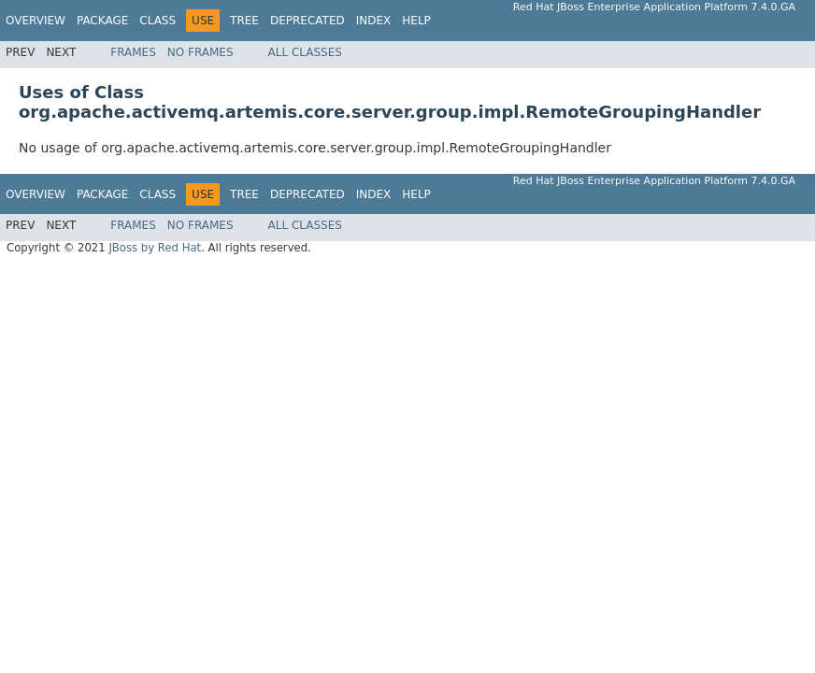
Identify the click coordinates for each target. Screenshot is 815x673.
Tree (244, 20)
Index (374, 20)
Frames (133, 52)
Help (416, 20)
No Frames (200, 52)
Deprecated (307, 20)
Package (102, 20)
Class (157, 20)
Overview (35, 20)
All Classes (305, 52)
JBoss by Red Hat (154, 247)
